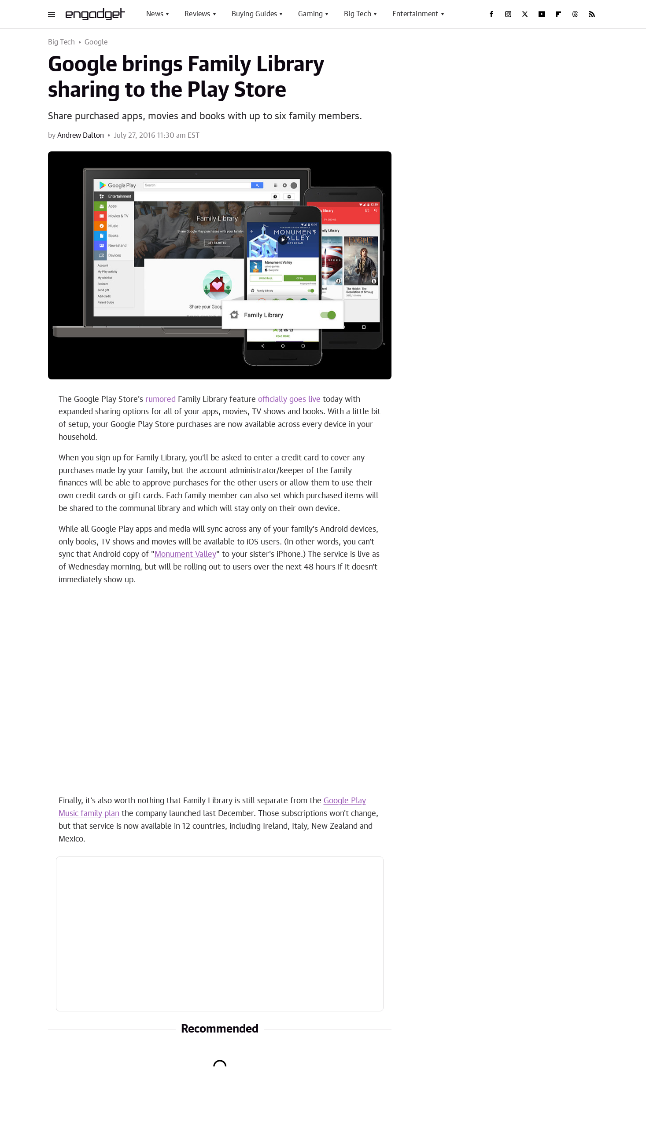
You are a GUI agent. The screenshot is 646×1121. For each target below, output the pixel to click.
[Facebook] (491, 14)
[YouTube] (541, 14)
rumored (160, 400)
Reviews (197, 14)
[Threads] (575, 14)
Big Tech (357, 14)
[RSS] (591, 14)
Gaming (310, 14)
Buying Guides (254, 14)
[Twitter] (525, 14)
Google (96, 42)
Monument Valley (185, 555)
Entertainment (415, 14)
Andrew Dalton (80, 135)
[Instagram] (508, 14)
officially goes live (289, 400)
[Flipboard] (558, 14)
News (154, 14)
